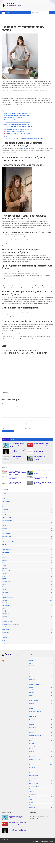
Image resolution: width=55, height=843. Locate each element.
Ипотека (27, 555)
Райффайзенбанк (27, 611)
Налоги (27, 584)
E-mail (30, 421)
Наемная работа (27, 581)
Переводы (27, 592)
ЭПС (27, 640)
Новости (27, 587)
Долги (27, 544)
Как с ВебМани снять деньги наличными (17, 477)
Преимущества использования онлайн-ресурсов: (18, 122)
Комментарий (5, 409)
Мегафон (27, 573)
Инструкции (27, 552)
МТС (27, 576)
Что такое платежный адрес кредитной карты (41, 450)
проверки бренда (25, 148)
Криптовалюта (27, 563)
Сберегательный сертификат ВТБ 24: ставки (43, 482)
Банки (27, 523)
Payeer (27, 496)
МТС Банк (27, 579)
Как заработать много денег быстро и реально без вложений (42, 458)
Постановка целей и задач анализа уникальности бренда (18, 113)
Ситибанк (27, 627)
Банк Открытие (27, 517)
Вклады (27, 531)
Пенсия (27, 589)
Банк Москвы (27, 515)
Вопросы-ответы (27, 536)
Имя (3, 421)
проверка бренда (23, 243)
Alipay (27, 493)
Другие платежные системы (27, 547)
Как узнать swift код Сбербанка (40, 477)
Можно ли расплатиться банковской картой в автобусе (17, 445)
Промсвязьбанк (27, 605)
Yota (27, 512)
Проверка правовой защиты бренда (13, 117)
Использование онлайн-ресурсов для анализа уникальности (18, 119)
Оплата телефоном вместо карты (42, 472)
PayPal (27, 498)
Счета (27, 635)
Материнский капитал (27, 571)
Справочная (27, 632)
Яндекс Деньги (27, 643)
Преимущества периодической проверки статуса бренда (20, 126)
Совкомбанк (27, 629)
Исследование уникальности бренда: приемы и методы (17, 115)
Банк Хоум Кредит (27, 520)
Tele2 (27, 507)
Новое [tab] (12, 439)
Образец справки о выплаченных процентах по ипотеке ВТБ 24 (17, 472)
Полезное (27, 600)
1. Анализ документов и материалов (15, 131)
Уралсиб (27, 637)
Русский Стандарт (27, 621)
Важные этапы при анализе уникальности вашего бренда (18, 129)
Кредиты (27, 560)
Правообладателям (6, 839)
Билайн (27, 525)
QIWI (27, 504)
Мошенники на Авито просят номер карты (16, 457)
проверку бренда (32, 328)
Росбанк (27, 616)
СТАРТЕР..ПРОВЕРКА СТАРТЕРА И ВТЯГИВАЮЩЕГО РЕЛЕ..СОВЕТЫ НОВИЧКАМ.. (26, 138)
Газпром (27, 539)
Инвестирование (27, 549)
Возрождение (27, 533)
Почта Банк (27, 603)
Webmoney (27, 509)
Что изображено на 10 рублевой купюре (15, 482)
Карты (27, 557)
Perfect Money (27, 501)
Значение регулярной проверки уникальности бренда (17, 124)
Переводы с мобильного (27, 595)
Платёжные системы (27, 597)
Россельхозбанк (27, 619)
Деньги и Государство (27, 541)
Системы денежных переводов (27, 624)
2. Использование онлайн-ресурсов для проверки (18, 133)
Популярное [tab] (5, 439)
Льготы (27, 568)
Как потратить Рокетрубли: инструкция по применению (18, 451)
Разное (27, 608)
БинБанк (27, 528)
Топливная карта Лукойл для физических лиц (41, 444)
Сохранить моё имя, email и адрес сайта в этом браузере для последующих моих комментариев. (25, 428)
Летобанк (27, 565)
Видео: (5, 136)
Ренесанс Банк (27, 613)
